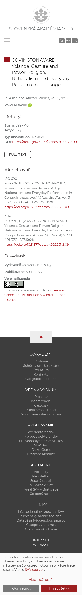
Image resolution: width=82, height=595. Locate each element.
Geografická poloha (41, 379)
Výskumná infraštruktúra (41, 414)
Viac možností (40, 580)
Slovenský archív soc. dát (41, 516)
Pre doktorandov (41, 432)
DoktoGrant (41, 450)
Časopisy (41, 405)
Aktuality (41, 472)
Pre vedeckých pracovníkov (41, 441)
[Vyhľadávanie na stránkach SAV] (62, 40)
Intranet (41, 540)
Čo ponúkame (41, 494)
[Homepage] (41, 15)
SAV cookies (34, 569)
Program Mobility (41, 454)
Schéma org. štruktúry (41, 366)
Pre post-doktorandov (41, 436)
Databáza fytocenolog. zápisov (41, 520)
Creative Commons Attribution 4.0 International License (35, 295)
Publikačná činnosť (41, 410)
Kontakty (41, 374)
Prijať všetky (59, 588)
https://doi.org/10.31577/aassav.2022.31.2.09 (44, 142)
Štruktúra (41, 370)
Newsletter (41, 476)
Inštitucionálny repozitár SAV (41, 512)
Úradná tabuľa (41, 481)
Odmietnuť (21, 588)
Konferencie (41, 401)
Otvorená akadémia (41, 529)
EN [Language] (75, 40)
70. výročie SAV (41, 485)
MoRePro (41, 445)
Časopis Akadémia (41, 525)
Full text (17, 154)
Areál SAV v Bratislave (41, 489)
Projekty (41, 397)
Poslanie (41, 361)
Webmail (41, 545)
